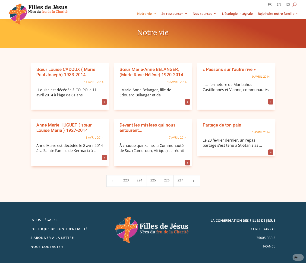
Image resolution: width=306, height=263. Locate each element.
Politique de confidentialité (59, 229)
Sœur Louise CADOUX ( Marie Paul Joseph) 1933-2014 (65, 72)
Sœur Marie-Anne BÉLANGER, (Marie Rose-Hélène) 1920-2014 (151, 72)
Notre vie (144, 14)
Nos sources (202, 14)
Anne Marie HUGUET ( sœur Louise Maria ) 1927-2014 (64, 127)
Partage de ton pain (222, 125)
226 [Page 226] (167, 180)
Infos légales (44, 220)
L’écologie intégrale (237, 14)
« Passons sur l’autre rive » (229, 69)
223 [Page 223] (126, 180)
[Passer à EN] (279, 5)
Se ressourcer (172, 14)
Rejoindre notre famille (276, 14)
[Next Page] (193, 181)
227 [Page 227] (180, 180)
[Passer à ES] (288, 5)
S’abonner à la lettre (52, 237)
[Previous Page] (112, 181)
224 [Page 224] (139, 180)
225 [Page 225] (153, 180)
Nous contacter (47, 246)
